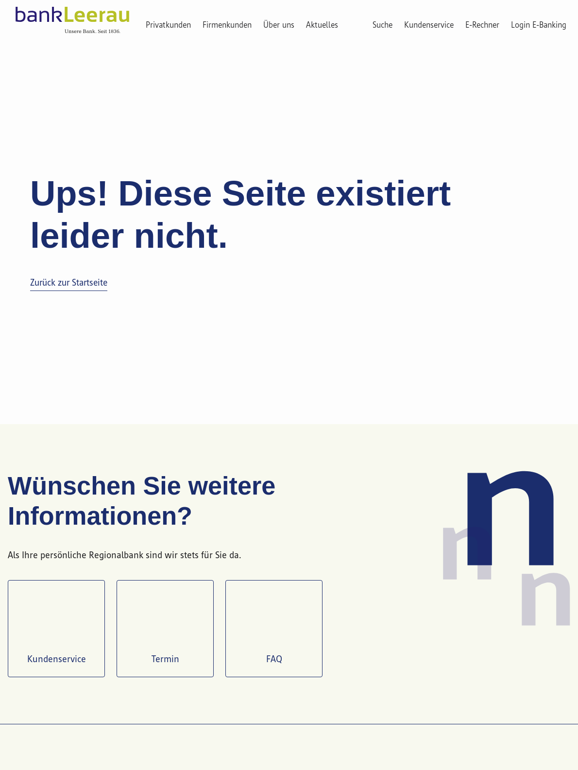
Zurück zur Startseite (68, 283)
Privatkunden (168, 25)
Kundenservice (56, 627)
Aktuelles (322, 25)
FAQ (274, 627)
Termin (165, 627)
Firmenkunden (227, 25)
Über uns (278, 25)
